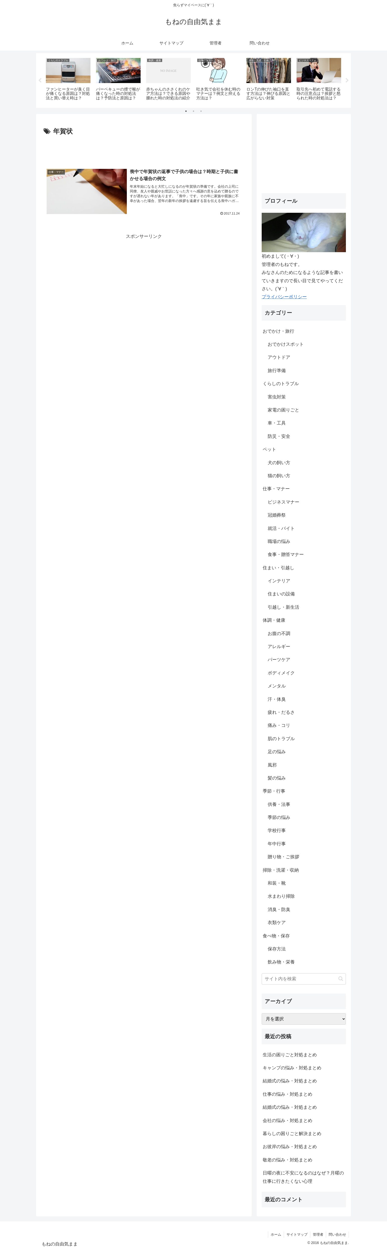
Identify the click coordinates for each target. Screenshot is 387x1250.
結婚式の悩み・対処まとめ (290, 1080)
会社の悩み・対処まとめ (287, 1120)
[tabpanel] (68, 79)
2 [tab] (193, 111)
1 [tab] (185, 111)
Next (347, 80)
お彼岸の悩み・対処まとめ (290, 1146)
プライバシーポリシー (284, 296)
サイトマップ (297, 1234)
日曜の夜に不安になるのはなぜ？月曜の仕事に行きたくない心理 (303, 1177)
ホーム (276, 1234)
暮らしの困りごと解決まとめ (292, 1133)
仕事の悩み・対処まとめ (287, 1094)
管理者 (318, 1234)
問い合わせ (337, 1234)
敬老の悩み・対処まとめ (287, 1159)
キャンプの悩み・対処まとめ (292, 1067)
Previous (39, 80)
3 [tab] (201, 111)
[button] (340, 979)
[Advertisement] (144, 151)
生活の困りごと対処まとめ (290, 1054)
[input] (304, 979)
